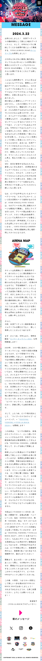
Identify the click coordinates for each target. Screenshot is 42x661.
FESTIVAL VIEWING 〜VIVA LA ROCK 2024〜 (17, 422)
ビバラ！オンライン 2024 (21, 339)
